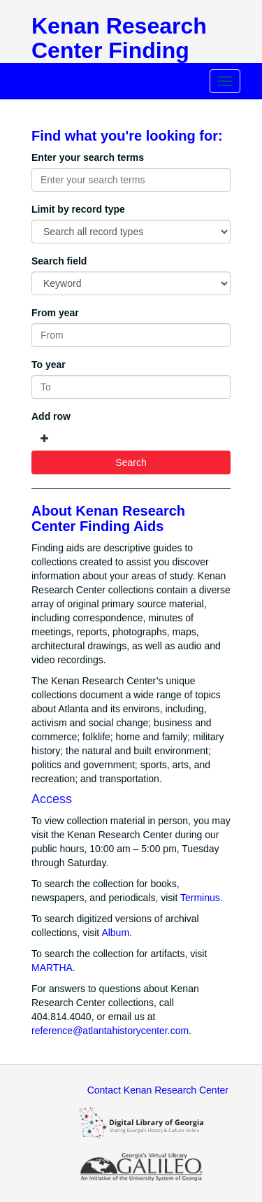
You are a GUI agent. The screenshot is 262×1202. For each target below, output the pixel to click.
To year (48, 364)
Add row (51, 416)
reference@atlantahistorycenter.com (110, 1030)
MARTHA (52, 967)
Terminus (200, 897)
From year (55, 312)
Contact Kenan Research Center (157, 1090)
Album (115, 932)
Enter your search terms (87, 157)
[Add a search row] (44, 439)
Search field (59, 261)
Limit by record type (78, 209)
